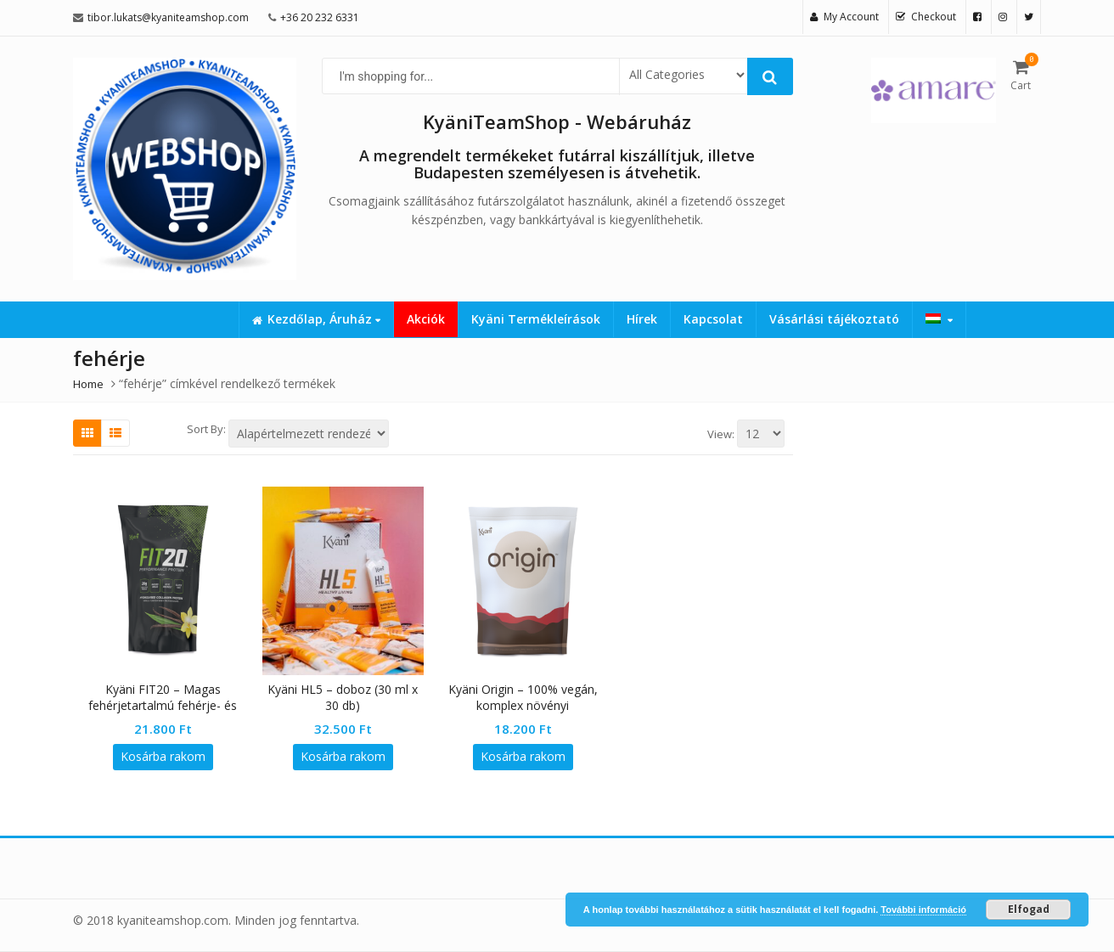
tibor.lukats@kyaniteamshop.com (168, 17)
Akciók (426, 319)
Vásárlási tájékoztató (834, 319)
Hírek (642, 319)
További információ (923, 909)
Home (88, 384)
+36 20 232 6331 (319, 17)
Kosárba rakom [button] (163, 756)
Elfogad (1028, 909)
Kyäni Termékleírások (535, 319)
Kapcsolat (713, 319)
